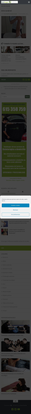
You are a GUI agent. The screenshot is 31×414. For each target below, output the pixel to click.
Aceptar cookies (15, 205)
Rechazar (15, 210)
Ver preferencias (15, 214)
